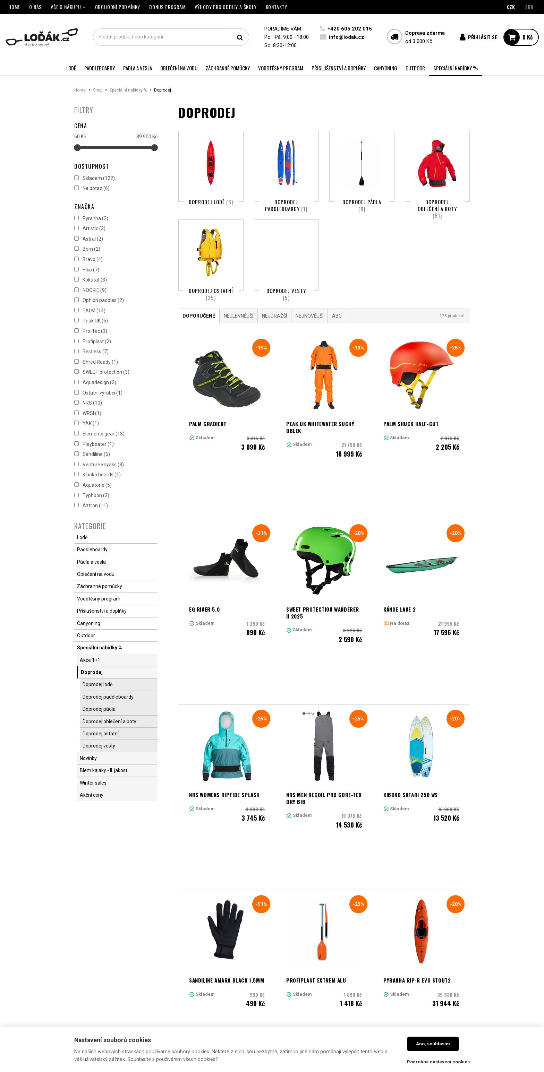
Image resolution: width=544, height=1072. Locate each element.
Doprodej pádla (361, 205)
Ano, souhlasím (433, 1043)
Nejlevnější (238, 340)
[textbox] (171, 37)
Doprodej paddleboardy (286, 205)
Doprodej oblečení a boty (437, 208)
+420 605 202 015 (350, 29)
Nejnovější (309, 340)
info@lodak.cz (346, 37)
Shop (97, 90)
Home (80, 90)
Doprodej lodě (211, 202)
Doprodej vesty (286, 306)
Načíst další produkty (324, 915)
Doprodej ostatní (211, 306)
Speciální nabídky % (128, 90)
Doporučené (198, 340)
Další (416, 885)
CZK (511, 6)
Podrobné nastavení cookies (438, 1061)
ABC (337, 340)
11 (391, 885)
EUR (529, 6)
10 (376, 885)
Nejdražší (274, 340)
